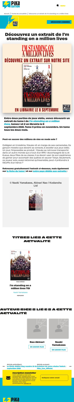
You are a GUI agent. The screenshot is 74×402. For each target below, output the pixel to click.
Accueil (6, 13)
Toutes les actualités (19, 13)
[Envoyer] (65, 377)
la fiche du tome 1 (16, 171)
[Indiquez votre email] (51, 378)
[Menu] (63, 5)
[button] (59, 22)
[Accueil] (11, 5)
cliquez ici (27, 383)
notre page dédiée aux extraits (50, 171)
